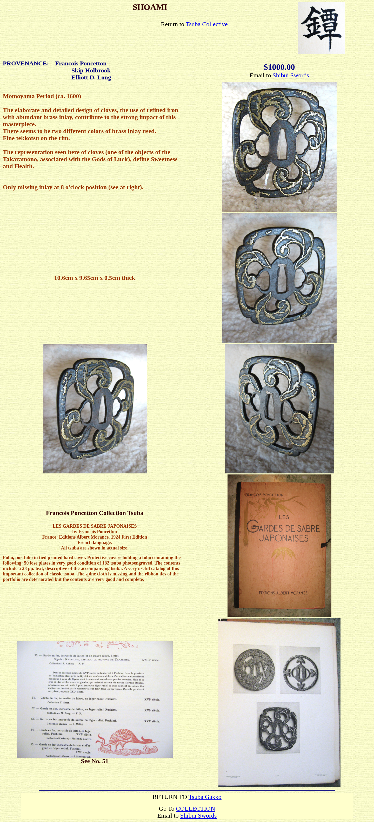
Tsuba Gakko (205, 796)
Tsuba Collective (207, 24)
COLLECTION (195, 808)
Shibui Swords (290, 75)
